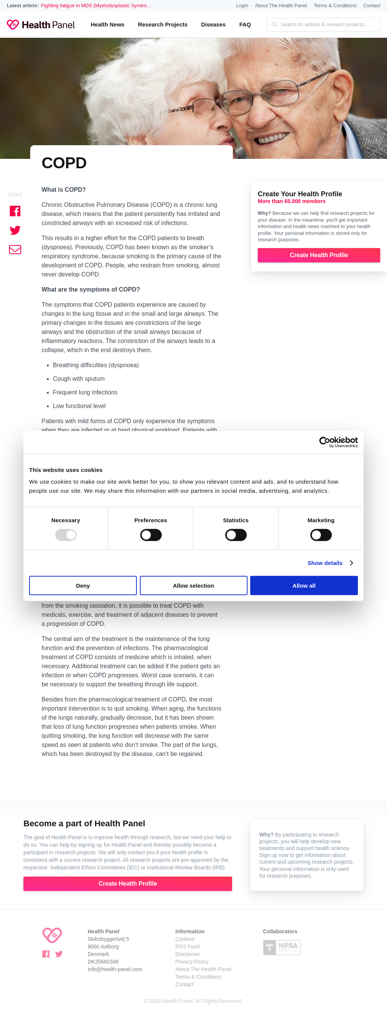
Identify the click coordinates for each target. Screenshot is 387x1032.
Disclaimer (187, 954)
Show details (325, 562)
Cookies (185, 939)
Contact (371, 5)
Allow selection (193, 585)
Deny (83, 585)
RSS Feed (187, 947)
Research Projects (162, 24)
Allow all (304, 585)
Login (242, 5)
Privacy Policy (191, 962)
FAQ (245, 24)
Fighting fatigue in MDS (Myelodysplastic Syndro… (96, 5)
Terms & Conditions (335, 5)
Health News (107, 24)
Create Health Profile (319, 255)
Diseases (213, 24)
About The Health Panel (281, 5)
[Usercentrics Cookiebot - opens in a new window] (325, 442)
